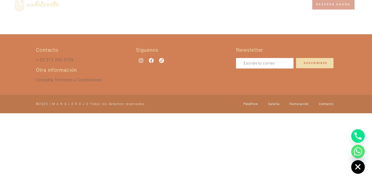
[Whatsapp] (358, 151)
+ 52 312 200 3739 (55, 60)
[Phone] (358, 136)
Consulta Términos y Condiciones (69, 80)
